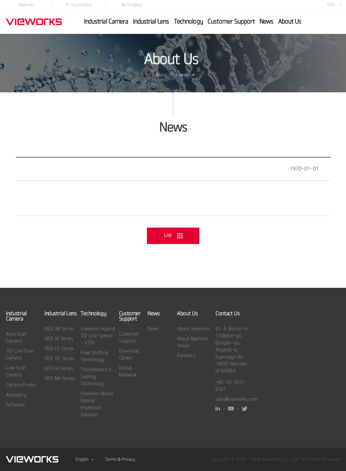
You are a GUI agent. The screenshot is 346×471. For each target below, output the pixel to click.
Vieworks (26, 4)
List (173, 235)
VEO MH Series (59, 378)
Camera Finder (21, 384)
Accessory (16, 394)
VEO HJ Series (58, 368)
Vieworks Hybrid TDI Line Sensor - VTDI (97, 335)
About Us (289, 21)
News (266, 21)
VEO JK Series (58, 338)
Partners (186, 355)
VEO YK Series (59, 358)
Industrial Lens (151, 21)
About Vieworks (193, 328)
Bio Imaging (131, 4)
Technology (188, 21)
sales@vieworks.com (236, 399)
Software (15, 404)
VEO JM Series (59, 328)
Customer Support (231, 21)
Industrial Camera (106, 21)
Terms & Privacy (120, 459)
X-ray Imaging (78, 4)
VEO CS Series (59, 348)
